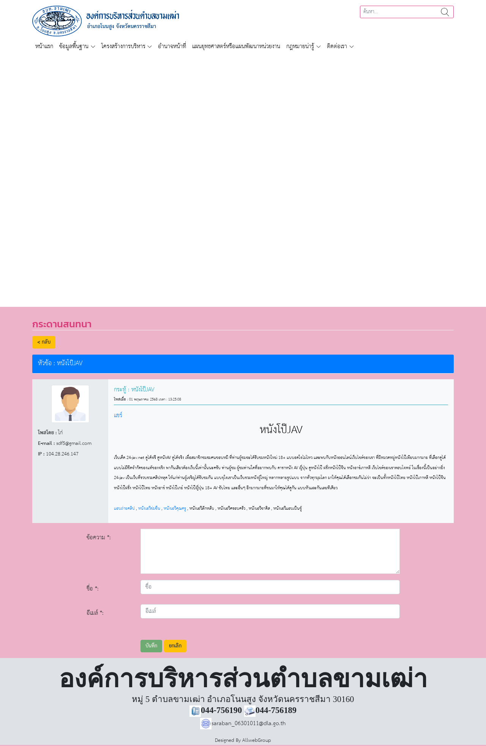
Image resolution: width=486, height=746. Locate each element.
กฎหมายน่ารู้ (300, 46)
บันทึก (151, 646)
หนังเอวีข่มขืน (149, 508)
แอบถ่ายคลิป (124, 508)
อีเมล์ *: (95, 613)
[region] (243, 176)
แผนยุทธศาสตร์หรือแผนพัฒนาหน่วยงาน (236, 46)
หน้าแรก (44, 46)
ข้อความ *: (99, 537)
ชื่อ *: (93, 588)
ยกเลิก (175, 646)
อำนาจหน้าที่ (172, 46)
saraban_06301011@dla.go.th (243, 723)
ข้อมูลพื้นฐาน (73, 46)
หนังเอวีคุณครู (175, 508)
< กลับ (43, 342)
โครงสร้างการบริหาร (123, 46)
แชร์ (118, 415)
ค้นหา (445, 12)
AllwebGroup (256, 740)
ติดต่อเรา (337, 46)
